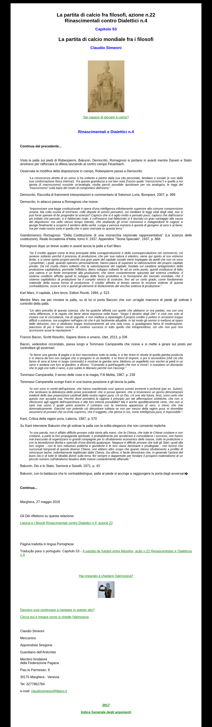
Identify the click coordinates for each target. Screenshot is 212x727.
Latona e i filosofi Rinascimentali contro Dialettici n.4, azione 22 (66, 523)
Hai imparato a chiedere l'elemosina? (106, 576)
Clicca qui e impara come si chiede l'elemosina (54, 617)
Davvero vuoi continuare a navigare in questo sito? (57, 610)
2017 (106, 705)
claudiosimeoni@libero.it (49, 691)
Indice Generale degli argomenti (106, 712)
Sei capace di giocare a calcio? (106, 117)
